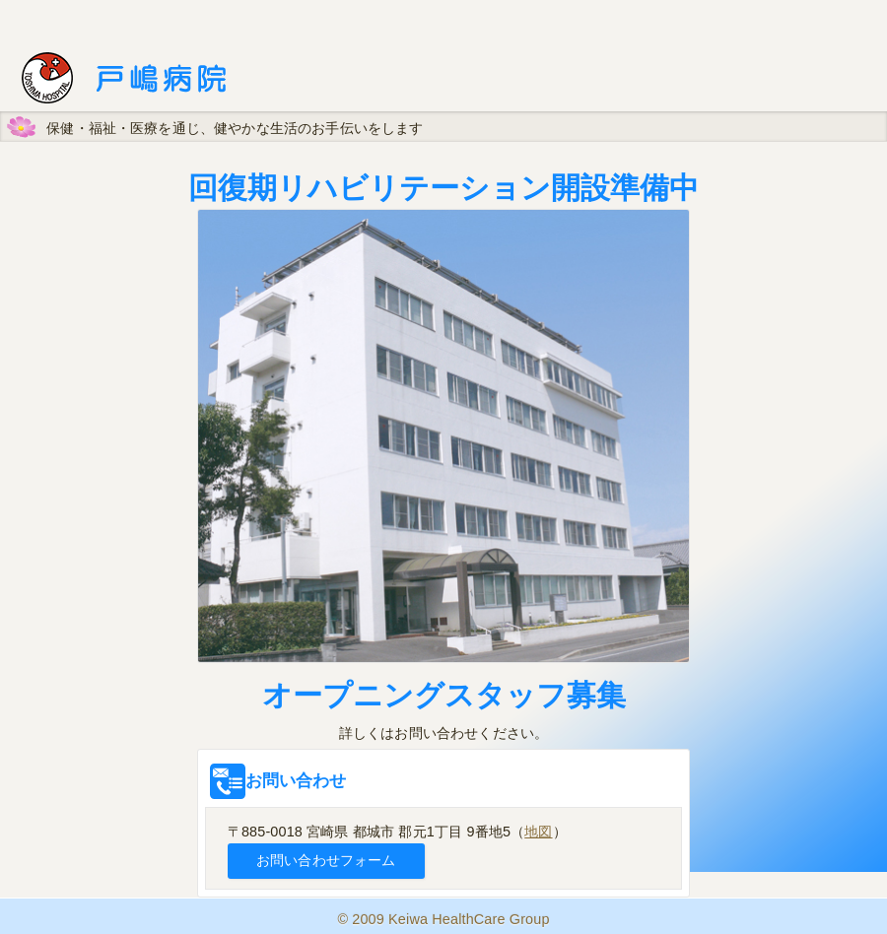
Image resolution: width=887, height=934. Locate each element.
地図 (538, 831)
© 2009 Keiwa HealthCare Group (443, 919)
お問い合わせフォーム (325, 860)
